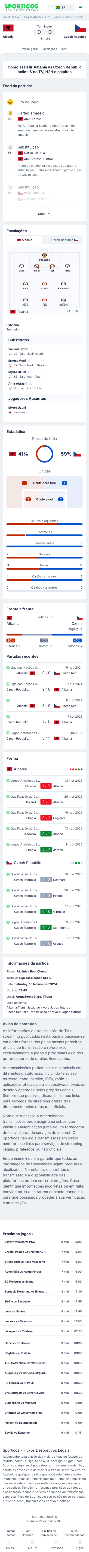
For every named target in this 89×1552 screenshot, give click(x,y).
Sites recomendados (74, 1533)
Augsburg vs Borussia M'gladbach (28, 1373)
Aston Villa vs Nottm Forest (23, 1271)
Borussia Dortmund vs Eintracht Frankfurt (28, 1291)
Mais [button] (44, 214)
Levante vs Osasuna (18, 1321)
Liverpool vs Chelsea (19, 1331)
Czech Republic (75, 626)
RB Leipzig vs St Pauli (19, 1383)
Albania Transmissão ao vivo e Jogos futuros (38, 1007)
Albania (12, 623)
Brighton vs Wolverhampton (23, 1412)
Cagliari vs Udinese (18, 1353)
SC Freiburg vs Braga (19, 1281)
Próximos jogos (18, 1233)
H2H (64, 49)
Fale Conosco (27, 1533)
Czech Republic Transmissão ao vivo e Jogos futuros (44, 1012)
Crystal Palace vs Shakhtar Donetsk (28, 1251)
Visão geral (30, 49)
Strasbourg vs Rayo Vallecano (25, 1261)
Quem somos (11, 1533)
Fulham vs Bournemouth (21, 1422)
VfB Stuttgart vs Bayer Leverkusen (28, 1393)
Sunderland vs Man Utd (20, 1402)
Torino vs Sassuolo (17, 1301)
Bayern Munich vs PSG (20, 1241)
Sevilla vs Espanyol (17, 1432)
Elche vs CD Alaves (18, 1343)
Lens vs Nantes (15, 1311)
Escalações (49, 49)
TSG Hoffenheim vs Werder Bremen (28, 1363)
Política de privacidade (49, 1533)
